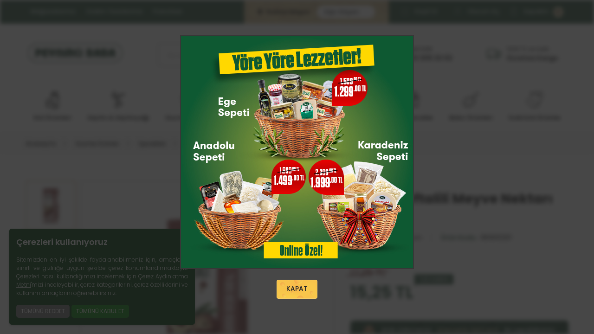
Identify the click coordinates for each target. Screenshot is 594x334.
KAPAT (297, 289)
